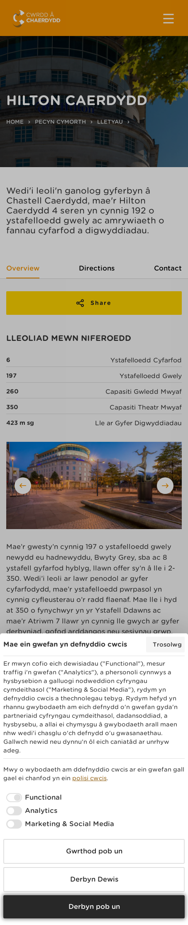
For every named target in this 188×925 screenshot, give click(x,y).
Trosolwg (167, 644)
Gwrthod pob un (94, 851)
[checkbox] (32, 798)
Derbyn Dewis (94, 879)
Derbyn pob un (94, 907)
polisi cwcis (89, 778)
